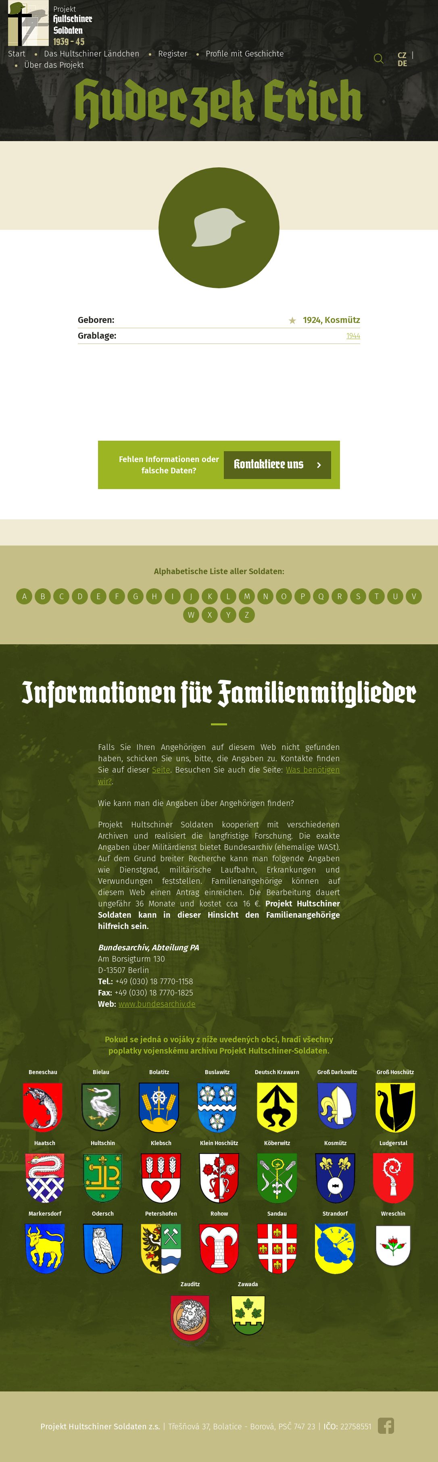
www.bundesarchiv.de (157, 1003)
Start (16, 53)
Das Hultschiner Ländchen (92, 53)
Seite (161, 770)
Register (172, 53)
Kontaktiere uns (268, 465)
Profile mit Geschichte (245, 53)
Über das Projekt (54, 65)
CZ (402, 55)
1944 (353, 335)
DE (402, 63)
